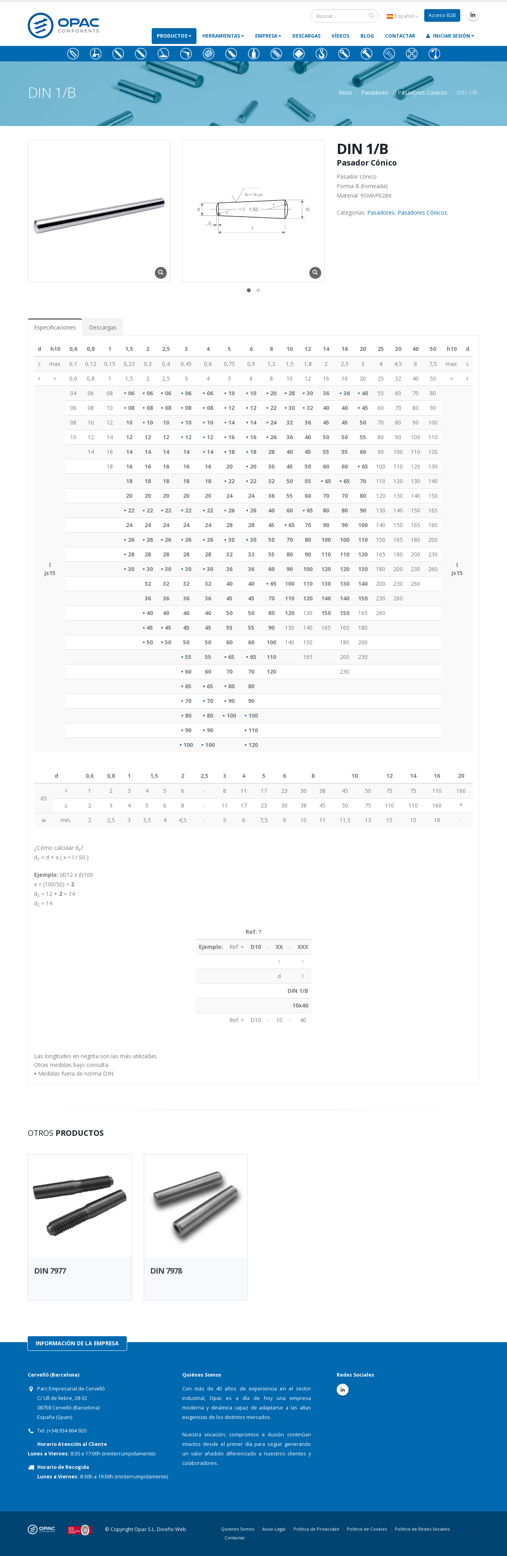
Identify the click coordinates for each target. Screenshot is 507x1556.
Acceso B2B (442, 15)
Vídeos (340, 35)
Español (402, 16)
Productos (174, 35)
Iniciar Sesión (450, 35)
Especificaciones (55, 327)
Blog (367, 35)
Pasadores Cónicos (422, 92)
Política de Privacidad (316, 1529)
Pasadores (375, 92)
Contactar (400, 35)
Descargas (306, 35)
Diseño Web (171, 1529)
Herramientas (223, 35)
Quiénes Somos (237, 1529)
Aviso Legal (274, 1529)
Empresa (268, 35)
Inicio (345, 92)
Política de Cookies (367, 1529)
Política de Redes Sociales (422, 1529)
